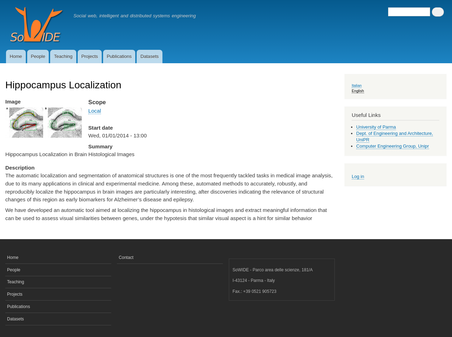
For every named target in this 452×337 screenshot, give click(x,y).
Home (16, 56)
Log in (358, 176)
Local (94, 111)
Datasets (150, 56)
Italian (357, 85)
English (358, 91)
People (38, 56)
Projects (89, 56)
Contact (126, 257)
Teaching (63, 56)
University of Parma (376, 127)
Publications (119, 56)
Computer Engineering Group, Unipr (392, 146)
